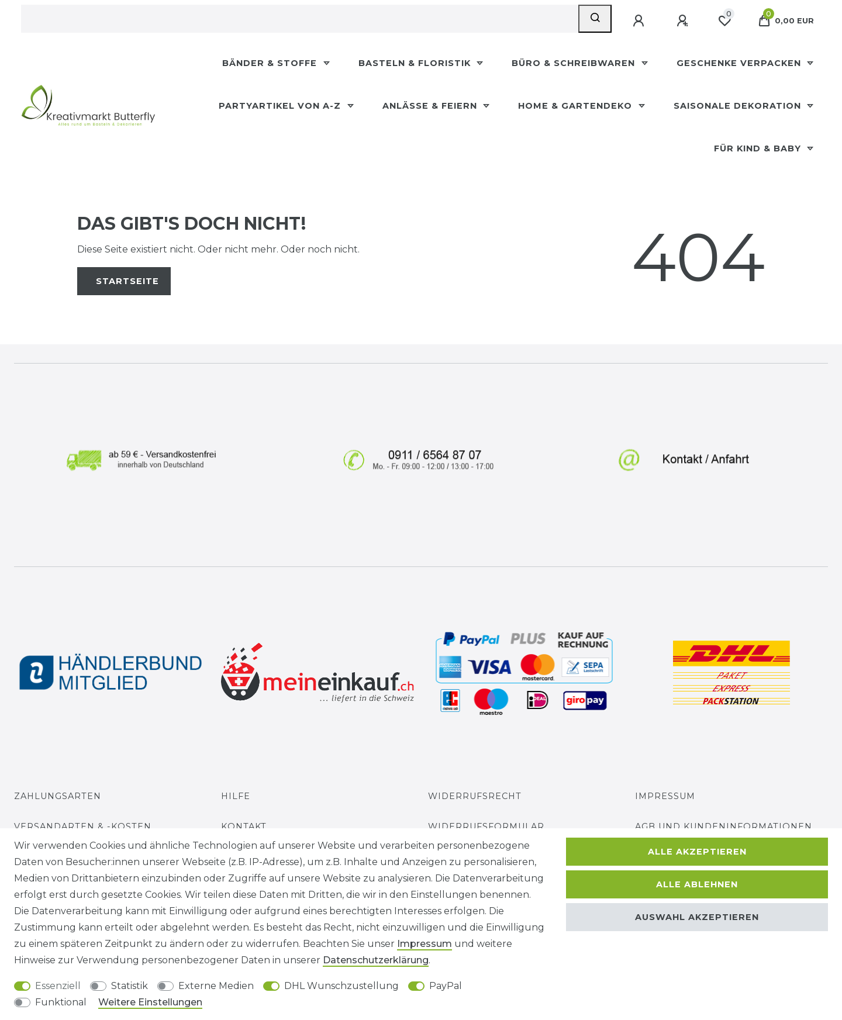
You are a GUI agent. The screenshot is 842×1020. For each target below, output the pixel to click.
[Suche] (595, 19)
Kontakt (244, 826)
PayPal (445, 985)
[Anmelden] (640, 21)
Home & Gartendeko (576, 106)
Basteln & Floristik (416, 63)
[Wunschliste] (724, 21)
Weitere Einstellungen (150, 1002)
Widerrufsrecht (475, 796)
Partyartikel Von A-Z (281, 106)
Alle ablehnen (697, 884)
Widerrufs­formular (486, 826)
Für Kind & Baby (759, 148)
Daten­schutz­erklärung (376, 960)
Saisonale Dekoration (739, 106)
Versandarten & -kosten (82, 826)
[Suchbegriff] (299, 19)
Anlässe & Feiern (431, 106)
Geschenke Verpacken (740, 63)
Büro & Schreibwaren (575, 63)
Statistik (129, 985)
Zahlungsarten (57, 796)
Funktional (61, 1002)
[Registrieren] (683, 21)
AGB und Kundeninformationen (723, 826)
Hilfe (235, 796)
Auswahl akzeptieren (697, 917)
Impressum (665, 796)
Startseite (127, 281)
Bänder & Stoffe (271, 63)
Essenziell (58, 985)
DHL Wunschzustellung (341, 985)
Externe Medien (216, 985)
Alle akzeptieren (697, 851)
